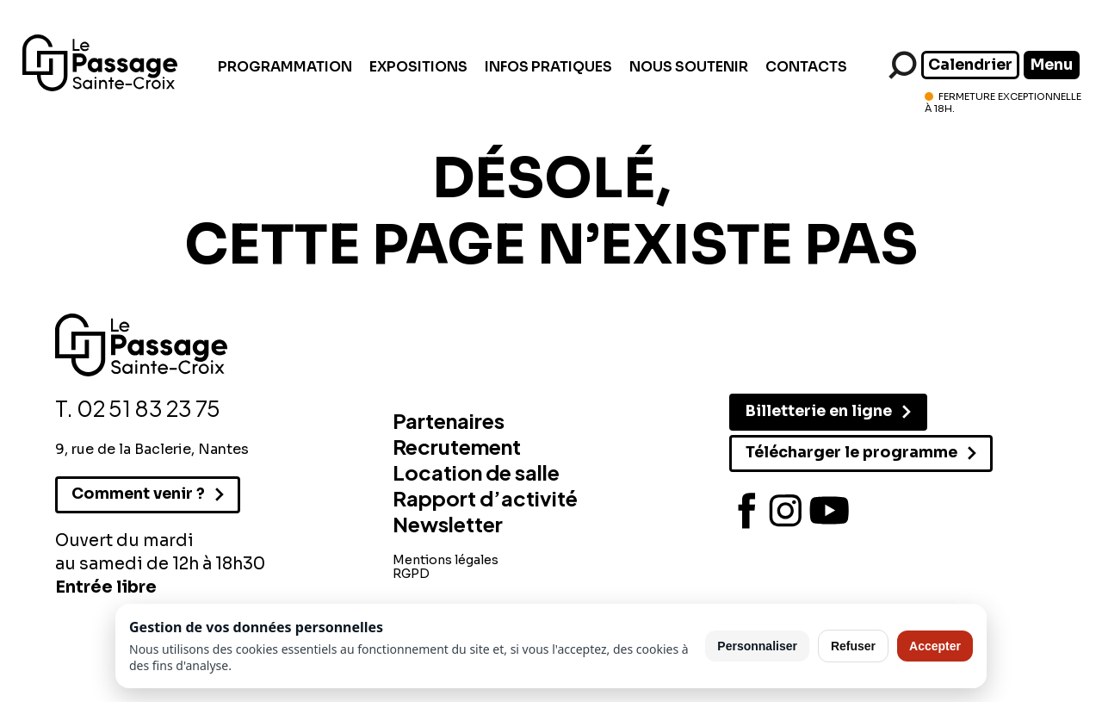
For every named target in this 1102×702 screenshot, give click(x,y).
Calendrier (970, 64)
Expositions (418, 67)
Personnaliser (757, 646)
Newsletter (448, 524)
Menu (1052, 64)
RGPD (411, 573)
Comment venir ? (138, 493)
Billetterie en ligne (819, 410)
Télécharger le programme (851, 452)
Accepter (935, 646)
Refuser (853, 646)
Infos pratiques (548, 67)
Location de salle (476, 472)
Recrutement (457, 446)
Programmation (285, 67)
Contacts (806, 67)
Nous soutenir (688, 67)
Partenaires (449, 420)
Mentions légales (445, 560)
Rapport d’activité (485, 498)
